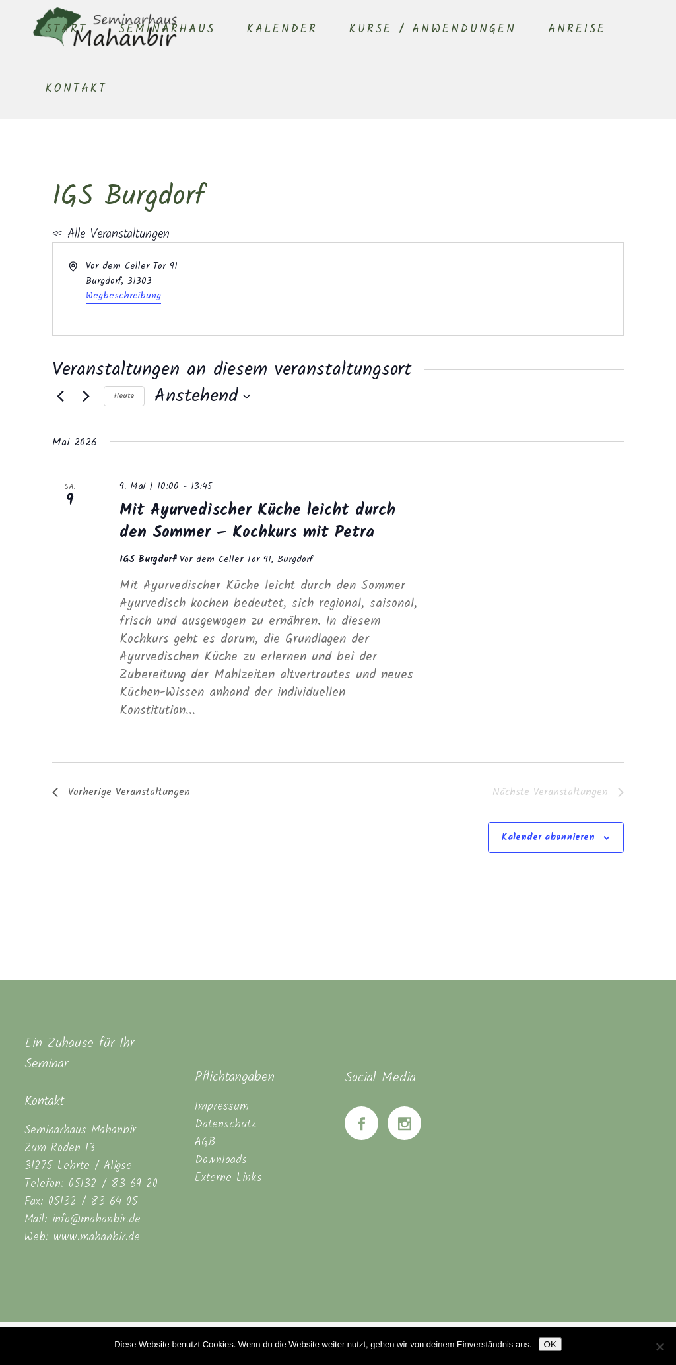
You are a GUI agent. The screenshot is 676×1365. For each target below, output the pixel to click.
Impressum (222, 1107)
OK (550, 1344)
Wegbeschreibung (123, 295)
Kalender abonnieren (548, 837)
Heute (124, 395)
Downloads (221, 1160)
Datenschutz (225, 1124)
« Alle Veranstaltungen (111, 234)
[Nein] (659, 1346)
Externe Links (228, 1178)
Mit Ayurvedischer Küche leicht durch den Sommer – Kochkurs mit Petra (257, 521)
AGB (205, 1142)
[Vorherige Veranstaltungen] (60, 396)
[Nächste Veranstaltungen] (86, 396)
